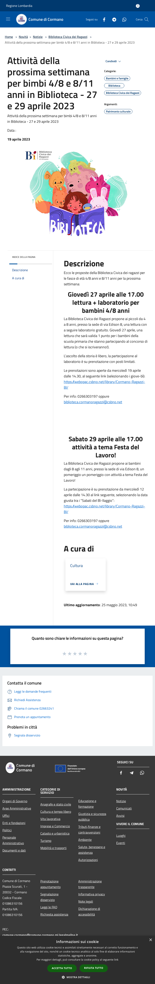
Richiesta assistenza (54, 914)
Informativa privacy (91, 894)
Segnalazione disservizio (49, 897)
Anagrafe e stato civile (55, 804)
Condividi (114, 61)
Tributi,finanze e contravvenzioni (89, 829)
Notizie (38, 36)
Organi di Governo (14, 801)
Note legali (85, 901)
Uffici (5, 815)
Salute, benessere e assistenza (91, 849)
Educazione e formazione (87, 803)
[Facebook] (102, 19)
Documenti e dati (14, 850)
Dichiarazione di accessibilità (89, 911)
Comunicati (124, 808)
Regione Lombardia (19, 5)
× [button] (150, 940)
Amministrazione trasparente (90, 884)
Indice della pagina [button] (23, 257)
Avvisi (120, 815)
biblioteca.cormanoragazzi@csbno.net (93, 402)
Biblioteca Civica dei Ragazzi (67, 36)
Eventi (120, 842)
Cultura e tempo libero (55, 811)
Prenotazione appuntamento (50, 884)
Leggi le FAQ (48, 907)
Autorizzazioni (88, 859)
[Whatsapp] (123, 19)
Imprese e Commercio (55, 826)
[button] (77, 977)
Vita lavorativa (50, 818)
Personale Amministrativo (13, 840)
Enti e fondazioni (13, 822)
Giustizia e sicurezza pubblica (92, 816)
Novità (23, 36)
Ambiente (85, 839)
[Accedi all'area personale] (137, 6)
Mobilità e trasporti (53, 847)
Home (9, 36)
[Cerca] (146, 19)
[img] (43, 256)
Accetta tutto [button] (62, 968)
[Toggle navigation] (8, 19)
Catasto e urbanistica (54, 833)
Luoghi (121, 835)
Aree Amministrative (16, 808)
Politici (7, 830)
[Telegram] (113, 19)
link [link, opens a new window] (116, 959)
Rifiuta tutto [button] (93, 968)
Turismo (45, 840)
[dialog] (77, 960)
